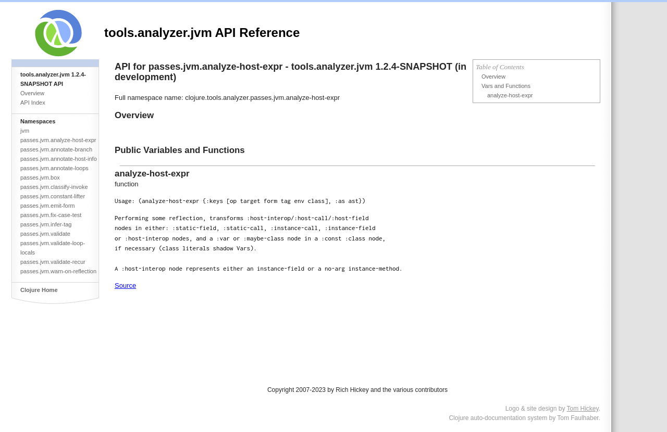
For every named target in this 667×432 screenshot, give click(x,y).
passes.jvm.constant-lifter (52, 196)
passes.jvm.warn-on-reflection (58, 271)
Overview (32, 93)
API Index (32, 102)
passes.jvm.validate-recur (52, 262)
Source (125, 285)
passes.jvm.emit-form (47, 205)
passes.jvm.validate (45, 234)
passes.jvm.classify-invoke (54, 187)
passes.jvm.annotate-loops (54, 168)
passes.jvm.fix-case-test (50, 215)
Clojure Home (39, 290)
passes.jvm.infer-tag (45, 224)
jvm (24, 131)
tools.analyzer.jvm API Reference (202, 33)
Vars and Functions (505, 86)
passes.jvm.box (40, 177)
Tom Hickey (583, 408)
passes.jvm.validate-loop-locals (52, 248)
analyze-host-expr (510, 95)
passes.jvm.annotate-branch (56, 149)
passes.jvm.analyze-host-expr (58, 140)
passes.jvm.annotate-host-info (58, 159)
